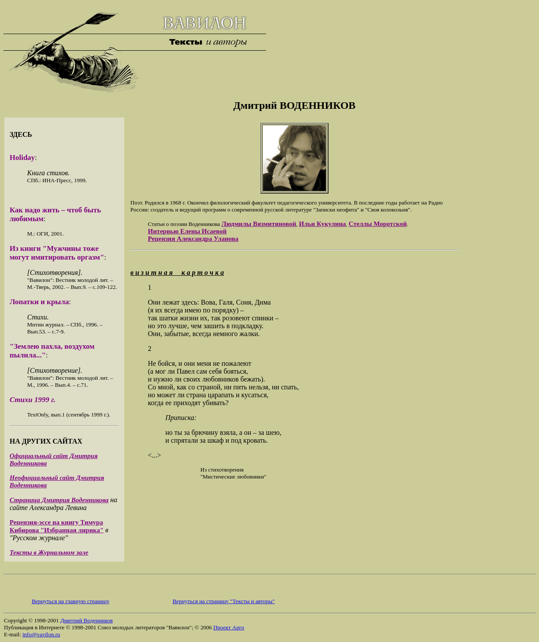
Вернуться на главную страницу (70, 601)
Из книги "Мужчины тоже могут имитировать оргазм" (57, 252)
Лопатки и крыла (39, 302)
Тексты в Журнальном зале (49, 552)
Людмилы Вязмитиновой (258, 223)
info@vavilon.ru (41, 634)
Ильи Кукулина (322, 223)
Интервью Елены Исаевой (187, 231)
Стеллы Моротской (378, 223)
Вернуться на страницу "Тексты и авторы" (223, 601)
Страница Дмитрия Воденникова (59, 499)
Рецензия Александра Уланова (193, 238)
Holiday (22, 157)
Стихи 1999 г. (33, 400)
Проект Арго (228, 627)
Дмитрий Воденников (86, 620)
